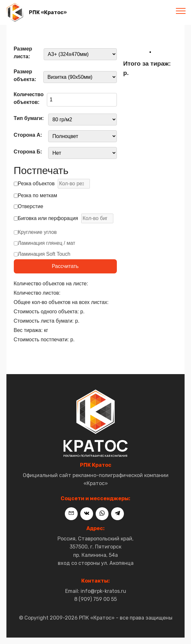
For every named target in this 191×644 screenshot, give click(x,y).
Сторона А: (28, 135)
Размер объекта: (25, 75)
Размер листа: (23, 52)
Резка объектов (52, 184)
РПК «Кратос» (48, 12)
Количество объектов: (29, 98)
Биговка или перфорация (64, 218)
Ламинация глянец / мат (44, 245)
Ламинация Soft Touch (42, 256)
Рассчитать (65, 266)
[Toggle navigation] (181, 11)
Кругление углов (35, 234)
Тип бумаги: (29, 118)
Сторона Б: (28, 151)
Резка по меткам (35, 195)
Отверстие (28, 206)
